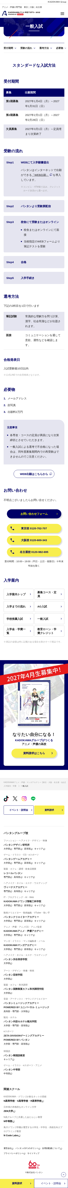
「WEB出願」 (40, 174)
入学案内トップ (19, 594)
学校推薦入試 (19, 618)
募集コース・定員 (50, 594)
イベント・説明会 (21, 810)
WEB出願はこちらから (36, 474)
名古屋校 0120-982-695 (29, 552)
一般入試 (50, 618)
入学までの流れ (19, 606)
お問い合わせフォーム (39, 513)
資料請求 (54, 810)
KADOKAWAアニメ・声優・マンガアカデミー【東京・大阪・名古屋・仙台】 (35, 782)
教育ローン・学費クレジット (50, 631)
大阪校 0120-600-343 (28, 540)
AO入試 (50, 606)
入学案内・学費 (10, 786)
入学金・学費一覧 (19, 631)
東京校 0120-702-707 (28, 528)
